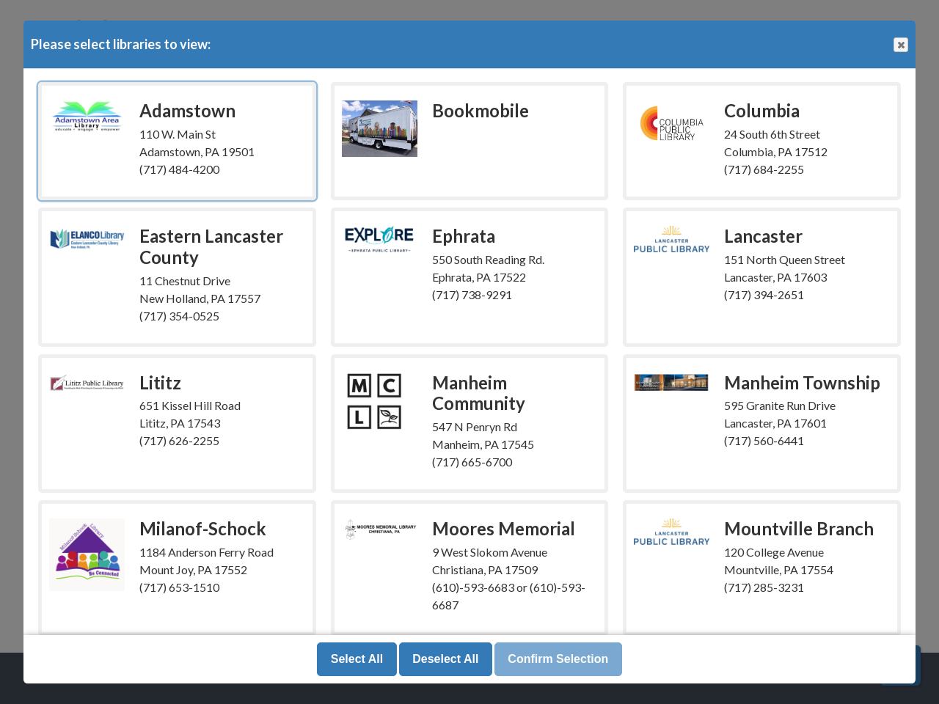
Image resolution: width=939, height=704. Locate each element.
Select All (357, 659)
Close (900, 45)
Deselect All (445, 659)
